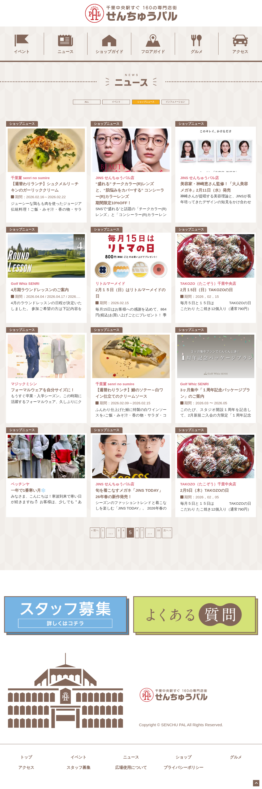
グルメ (196, 43)
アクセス (240, 43)
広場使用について (131, 776)
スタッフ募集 (78, 776)
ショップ (183, 765)
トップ (26, 765)
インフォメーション (212, 103)
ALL (49, 103)
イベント (22, 43)
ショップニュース (158, 103)
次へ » (183, 541)
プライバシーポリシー (183, 776)
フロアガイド (153, 43)
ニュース (65, 43)
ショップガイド (109, 43)
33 (168, 541)
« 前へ (78, 541)
